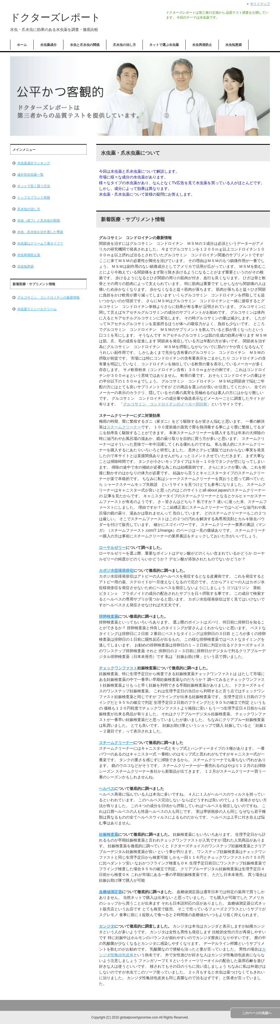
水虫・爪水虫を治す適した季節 (40, 232)
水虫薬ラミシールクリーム (37, 309)
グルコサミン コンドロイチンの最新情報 (48, 297)
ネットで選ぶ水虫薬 (164, 45)
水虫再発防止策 (28, 255)
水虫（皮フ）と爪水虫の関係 (38, 220)
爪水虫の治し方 (124, 45)
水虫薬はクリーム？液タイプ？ (40, 243)
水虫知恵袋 (233, 45)
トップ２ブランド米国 (33, 197)
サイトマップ (260, 4)
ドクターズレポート (55, 17)
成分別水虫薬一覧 (30, 174)
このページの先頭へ (257, 1013)
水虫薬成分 (48, 45)
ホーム (22, 45)
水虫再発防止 (202, 45)
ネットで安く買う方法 (33, 186)
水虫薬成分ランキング (33, 163)
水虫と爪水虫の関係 (85, 45)
